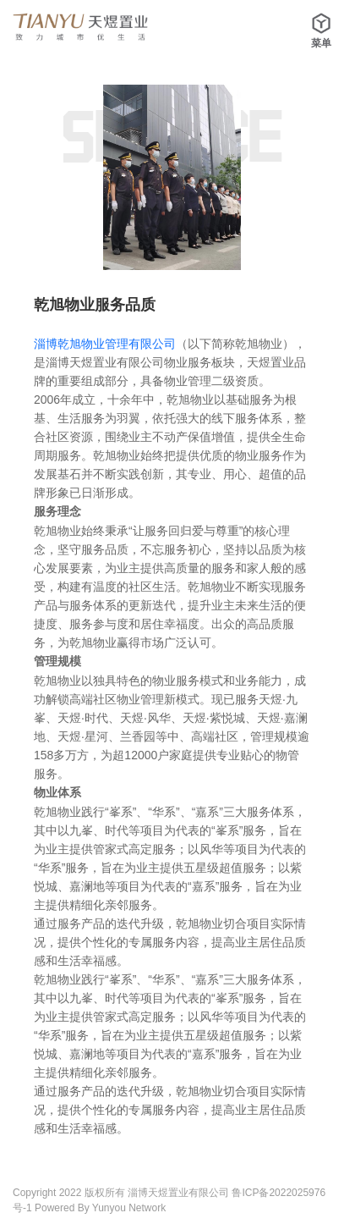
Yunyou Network (129, 1208)
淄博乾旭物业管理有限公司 (105, 343)
